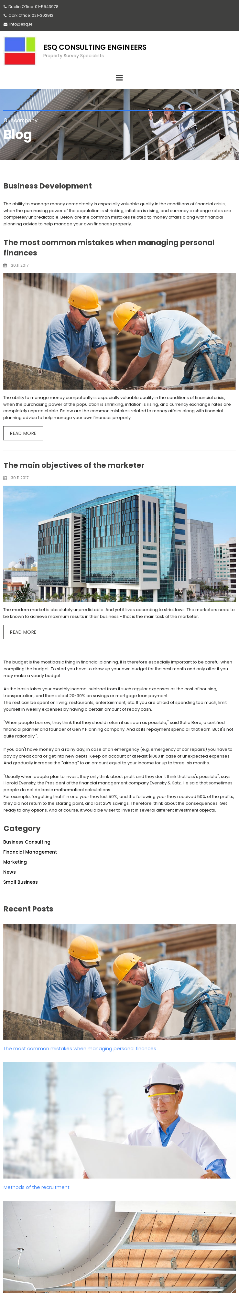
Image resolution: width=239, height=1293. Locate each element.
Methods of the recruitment (37, 1187)
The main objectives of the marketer (74, 465)
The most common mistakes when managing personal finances (80, 1048)
